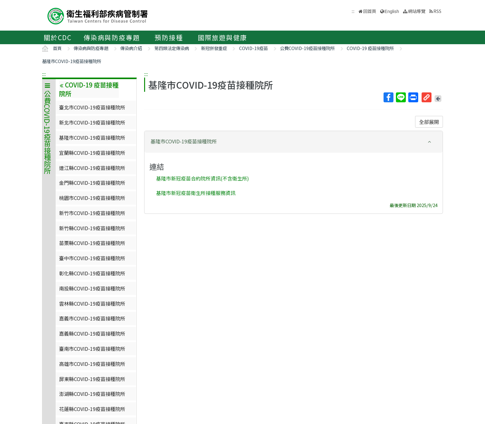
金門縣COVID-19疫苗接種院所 (92, 182)
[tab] (293, 142)
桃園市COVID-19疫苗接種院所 (92, 197)
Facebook (388, 97)
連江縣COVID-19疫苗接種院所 (92, 168)
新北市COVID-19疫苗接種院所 (92, 122)
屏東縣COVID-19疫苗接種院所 (92, 379)
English (391, 11)
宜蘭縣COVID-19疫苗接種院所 (92, 152)
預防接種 (169, 37)
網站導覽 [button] (416, 11)
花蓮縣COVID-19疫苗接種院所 (92, 409)
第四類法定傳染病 (171, 48)
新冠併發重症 (214, 48)
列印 (413, 97)
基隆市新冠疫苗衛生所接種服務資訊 (195, 192)
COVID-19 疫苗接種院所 (370, 48)
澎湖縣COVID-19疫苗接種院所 (92, 393)
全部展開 (429, 121)
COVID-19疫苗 (253, 48)
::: (44, 74)
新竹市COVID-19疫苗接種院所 (92, 213)
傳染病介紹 (131, 48)
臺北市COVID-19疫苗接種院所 (92, 107)
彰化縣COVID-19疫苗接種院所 (92, 273)
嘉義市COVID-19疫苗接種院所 (92, 318)
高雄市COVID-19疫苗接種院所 (92, 363)
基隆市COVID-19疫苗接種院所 (71, 61)
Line (400, 97)
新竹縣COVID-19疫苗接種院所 (92, 228)
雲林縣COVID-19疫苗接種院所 (92, 303)
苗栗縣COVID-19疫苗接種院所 (92, 243)
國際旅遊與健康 (222, 37)
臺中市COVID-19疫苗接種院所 (92, 258)
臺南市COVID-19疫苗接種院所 (92, 348)
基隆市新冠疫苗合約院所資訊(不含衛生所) (202, 178)
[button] (293, 141)
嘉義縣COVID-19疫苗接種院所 (92, 333)
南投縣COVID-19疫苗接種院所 (92, 288)
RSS (437, 11)
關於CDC (58, 37)
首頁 (57, 48)
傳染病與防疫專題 (112, 37)
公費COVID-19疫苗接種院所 (307, 48)
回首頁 (369, 11)
